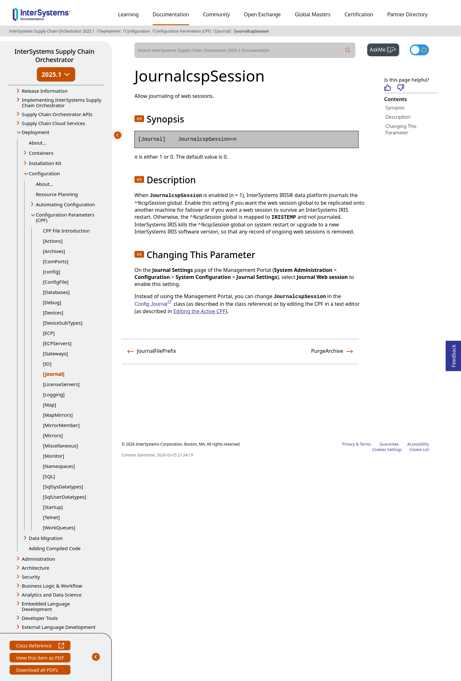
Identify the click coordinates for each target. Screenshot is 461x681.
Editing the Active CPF (200, 311)
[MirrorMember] (61, 425)
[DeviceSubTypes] (62, 323)
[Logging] (54, 394)
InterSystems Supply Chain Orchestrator (54, 55)
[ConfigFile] (56, 282)
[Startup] (53, 507)
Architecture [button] (35, 568)
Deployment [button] (35, 132)
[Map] (49, 404)
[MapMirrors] (58, 415)
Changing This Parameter (401, 129)
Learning (128, 14)
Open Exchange (262, 14)
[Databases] (56, 292)
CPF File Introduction (66, 230)
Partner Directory (407, 14)
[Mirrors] (53, 435)
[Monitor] (53, 456)
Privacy (348, 444)
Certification (358, 14)
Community (216, 14)
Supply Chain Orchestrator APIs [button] (57, 114)
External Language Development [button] (58, 627)
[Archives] (54, 251)
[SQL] (49, 476)
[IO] (47, 363)
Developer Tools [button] (40, 618)
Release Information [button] (45, 91)
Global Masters (312, 14)
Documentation (171, 14)
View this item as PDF (40, 658)
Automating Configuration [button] (65, 204)
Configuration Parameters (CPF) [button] (65, 217)
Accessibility (418, 444)
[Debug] (52, 302)
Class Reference (40, 646)
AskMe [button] (385, 49)
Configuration (137, 31)
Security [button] (31, 577)
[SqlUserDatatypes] (64, 497)
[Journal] (223, 31)
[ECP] (49, 333)
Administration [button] (38, 559)
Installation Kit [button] (45, 163)
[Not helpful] (400, 88)
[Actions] (52, 241)
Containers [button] (41, 153)
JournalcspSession (252, 31)
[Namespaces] (59, 466)
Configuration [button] (44, 173)
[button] (139, 118)
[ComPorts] (55, 261)
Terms (365, 444)
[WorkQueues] (59, 527)
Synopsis (395, 107)
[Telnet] (51, 517)
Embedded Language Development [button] (46, 606)
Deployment (110, 31)
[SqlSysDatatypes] (63, 486)
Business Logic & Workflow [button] (52, 585)
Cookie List (419, 449)
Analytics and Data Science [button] (52, 594)
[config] (51, 271)
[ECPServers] (57, 343)
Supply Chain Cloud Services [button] (53, 123)
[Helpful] (387, 88)
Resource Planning (57, 194)
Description (397, 117)
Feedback (453, 354)
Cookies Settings (387, 449)
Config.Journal (153, 304)
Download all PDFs (37, 671)
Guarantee (389, 444)
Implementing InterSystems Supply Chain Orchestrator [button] (61, 102)
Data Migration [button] (46, 538)
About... (37, 142)
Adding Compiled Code (55, 548)
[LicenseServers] (61, 384)
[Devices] (53, 312)
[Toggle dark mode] (419, 49)
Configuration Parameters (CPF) (182, 31)
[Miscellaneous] (60, 445)
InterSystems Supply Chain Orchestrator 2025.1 (51, 31)
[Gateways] (55, 353)
